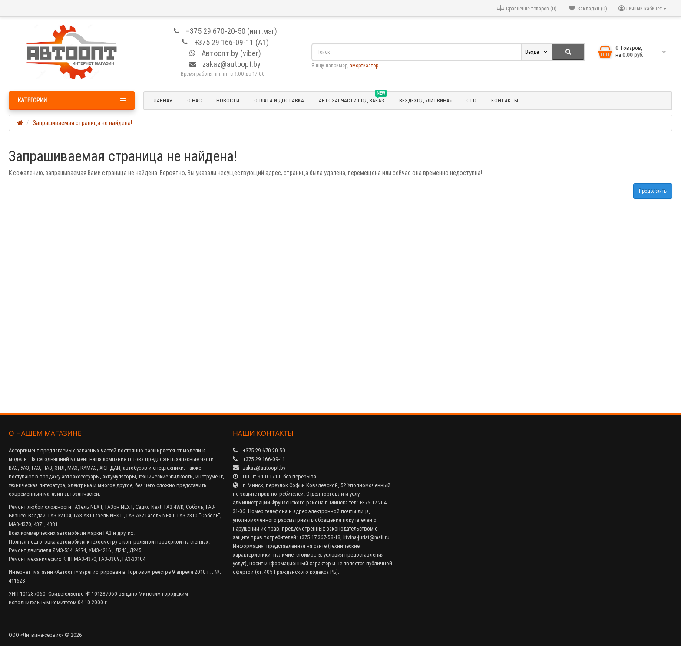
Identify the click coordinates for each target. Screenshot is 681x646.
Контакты (504, 100)
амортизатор (364, 65)
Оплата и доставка (279, 100)
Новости (227, 100)
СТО (471, 100)
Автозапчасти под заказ (353, 99)
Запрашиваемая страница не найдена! (82, 123)
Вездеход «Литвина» (425, 100)
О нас (194, 100)
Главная (162, 100)
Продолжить (653, 191)
